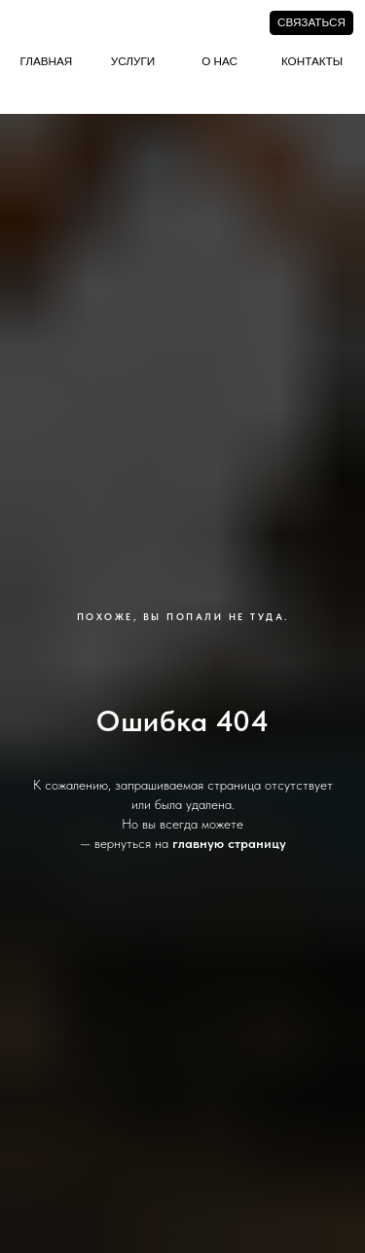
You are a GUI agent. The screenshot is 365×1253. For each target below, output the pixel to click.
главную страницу (229, 843)
